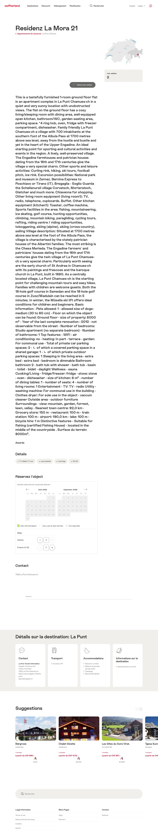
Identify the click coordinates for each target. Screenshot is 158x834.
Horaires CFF (58, 664)
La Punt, (45, 34)
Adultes (20, 540)
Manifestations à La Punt (127, 667)
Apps (61, 815)
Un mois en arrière (28, 489)
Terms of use (20, 815)
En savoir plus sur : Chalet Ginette (79, 742)
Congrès (132, 6)
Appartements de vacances (28, 34)
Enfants (23, 547)
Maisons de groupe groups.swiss (92, 667)
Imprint (18, 828)
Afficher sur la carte (123, 51)
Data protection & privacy (25, 819)
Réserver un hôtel (92, 664)
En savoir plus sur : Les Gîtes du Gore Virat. (122, 742)
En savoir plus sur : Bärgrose (35, 742)
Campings (89, 671)
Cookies (18, 824)
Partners (62, 819)
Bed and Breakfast (92, 674)
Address (105, 815)
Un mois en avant (85, 489)
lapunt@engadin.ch (26, 679)
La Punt (78, 636)
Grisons (52, 34)
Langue (141, 6)
